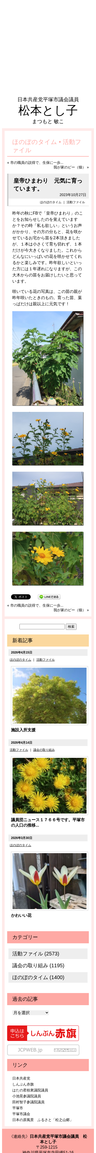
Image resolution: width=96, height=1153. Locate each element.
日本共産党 (21, 1078)
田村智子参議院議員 (28, 1102)
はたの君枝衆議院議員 (30, 1090)
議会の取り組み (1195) (38, 965)
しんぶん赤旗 (23, 1084)
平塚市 (17, 1108)
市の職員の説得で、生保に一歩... (36, 162)
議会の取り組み (44, 750)
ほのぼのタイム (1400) (38, 977)
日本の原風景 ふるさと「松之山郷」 (42, 1120)
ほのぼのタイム (50, 202)
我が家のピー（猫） (70, 167)
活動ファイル (76, 202)
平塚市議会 (21, 1114)
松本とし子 (48, 110)
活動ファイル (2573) (35, 953)
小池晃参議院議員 (26, 1096)
